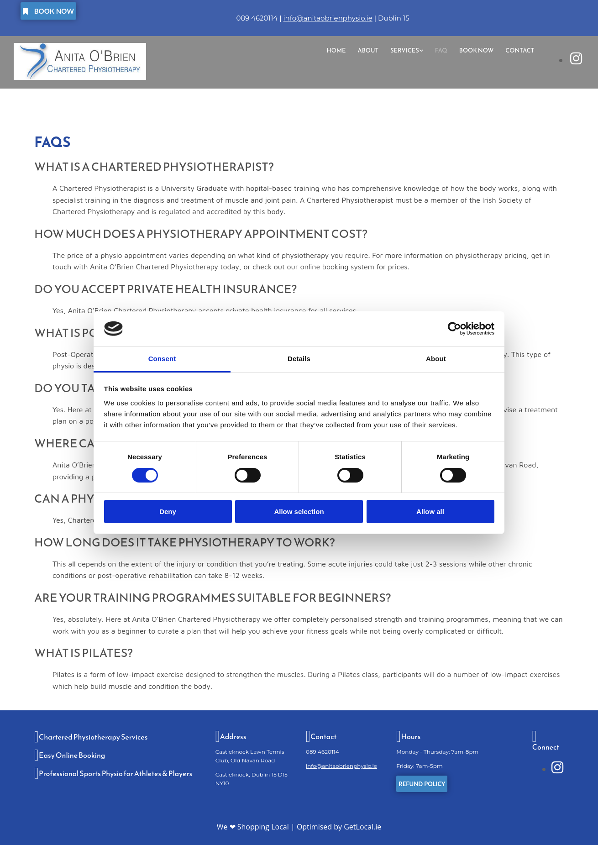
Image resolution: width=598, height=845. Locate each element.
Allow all (430, 511)
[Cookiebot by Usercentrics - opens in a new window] (454, 329)
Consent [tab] (162, 358)
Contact (519, 50)
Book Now (476, 50)
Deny (167, 511)
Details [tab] (299, 358)
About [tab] (436, 358)
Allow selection (299, 511)
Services (404, 50)
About (367, 50)
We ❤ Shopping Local (253, 827)
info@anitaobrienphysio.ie (327, 18)
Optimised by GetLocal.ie (339, 827)
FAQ (441, 50)
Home (336, 50)
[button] (48, 11)
